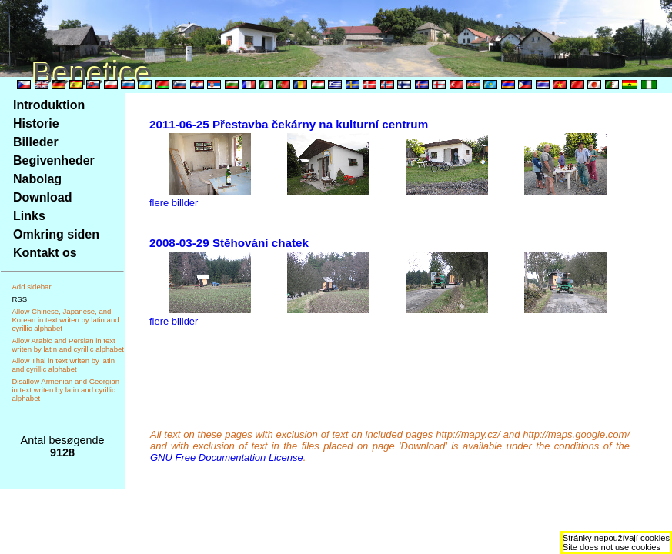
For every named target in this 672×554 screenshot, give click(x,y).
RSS (19, 299)
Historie (36, 123)
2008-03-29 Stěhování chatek (229, 242)
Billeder (36, 142)
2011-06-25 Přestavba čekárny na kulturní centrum (288, 124)
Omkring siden (56, 234)
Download (42, 197)
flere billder (173, 203)
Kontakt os (45, 252)
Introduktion (49, 105)
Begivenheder (54, 160)
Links (29, 215)
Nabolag (37, 178)
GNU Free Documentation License (226, 457)
